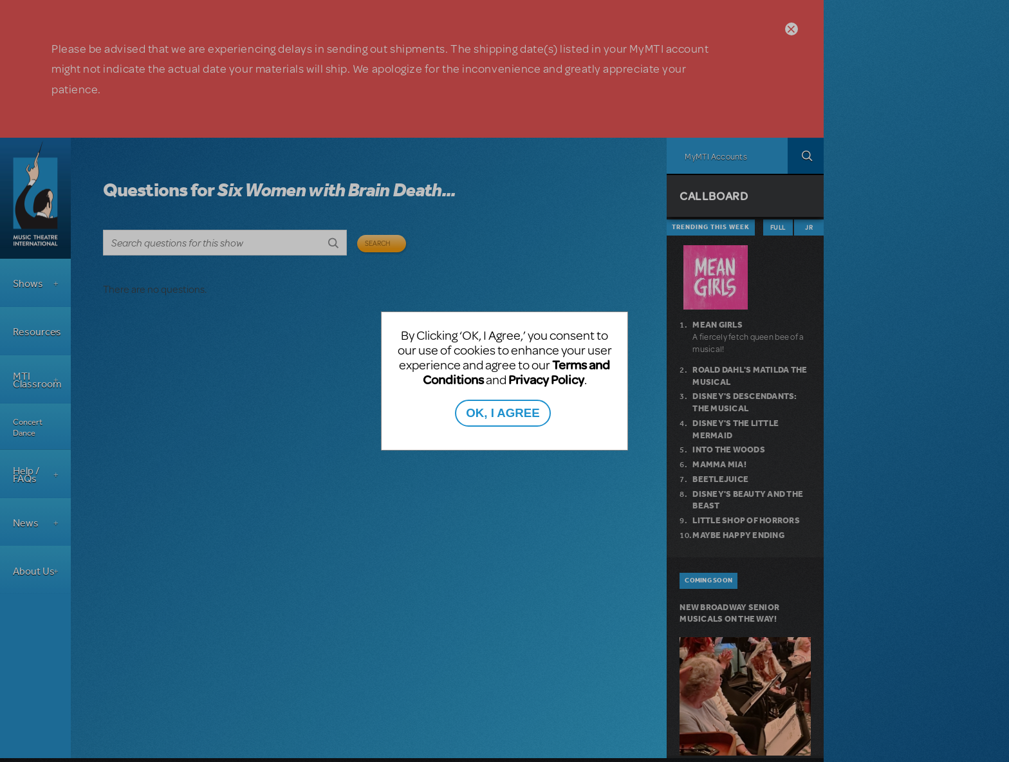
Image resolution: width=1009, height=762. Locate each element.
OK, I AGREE (502, 413)
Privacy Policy (546, 379)
